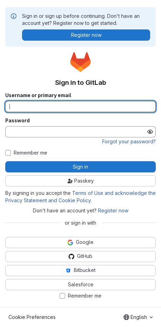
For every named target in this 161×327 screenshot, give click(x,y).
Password (17, 120)
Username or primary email (38, 95)
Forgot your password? (129, 141)
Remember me (30, 153)
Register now (113, 210)
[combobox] (138, 317)
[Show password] (150, 131)
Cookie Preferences (32, 317)
